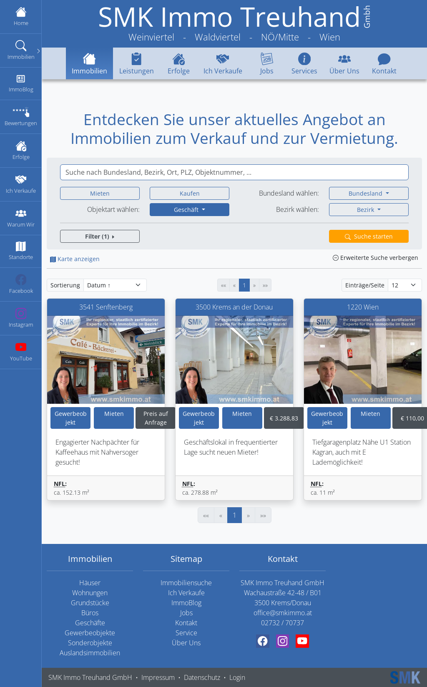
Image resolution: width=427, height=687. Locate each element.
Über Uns (344, 63)
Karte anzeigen (75, 259)
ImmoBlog (21, 83)
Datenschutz (202, 677)
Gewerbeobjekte (90, 632)
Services (304, 63)
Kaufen (190, 193)
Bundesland (366, 193)
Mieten (100, 193)
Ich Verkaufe (21, 184)
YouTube (21, 352)
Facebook (21, 284)
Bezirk (366, 210)
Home (21, 16)
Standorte (21, 251)
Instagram (21, 318)
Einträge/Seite (364, 285)
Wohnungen (90, 592)
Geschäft (187, 210)
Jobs (266, 63)
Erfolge (21, 150)
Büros (89, 612)
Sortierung (65, 285)
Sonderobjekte (90, 642)
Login (237, 677)
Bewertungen (21, 116)
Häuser (89, 582)
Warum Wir (21, 218)
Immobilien (22, 50)
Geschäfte (90, 622)
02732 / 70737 (282, 622)
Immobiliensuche (186, 582)
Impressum (158, 677)
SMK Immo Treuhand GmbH (90, 677)
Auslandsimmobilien (90, 652)
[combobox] (234, 172)
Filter (100, 236)
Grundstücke (90, 602)
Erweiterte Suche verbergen (375, 258)
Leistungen (136, 63)
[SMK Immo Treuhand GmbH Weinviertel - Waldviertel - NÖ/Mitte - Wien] (234, 24)
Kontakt (384, 63)
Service (186, 632)
